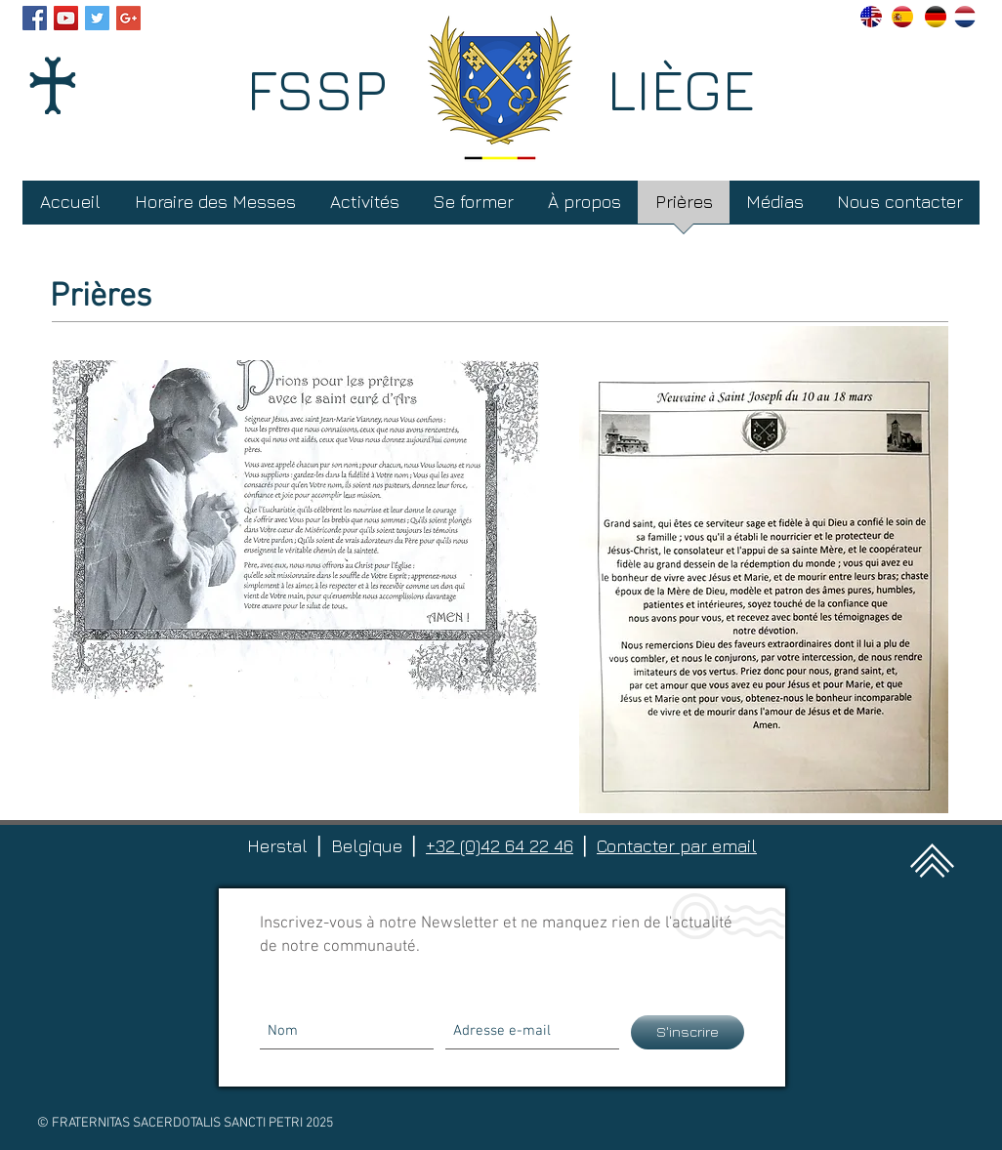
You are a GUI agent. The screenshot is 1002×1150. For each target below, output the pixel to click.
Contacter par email (677, 846)
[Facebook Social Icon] (34, 18)
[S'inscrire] (687, 1032)
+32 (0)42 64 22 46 (499, 846)
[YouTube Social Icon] (66, 18)
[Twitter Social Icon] (97, 18)
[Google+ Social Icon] (128, 18)
